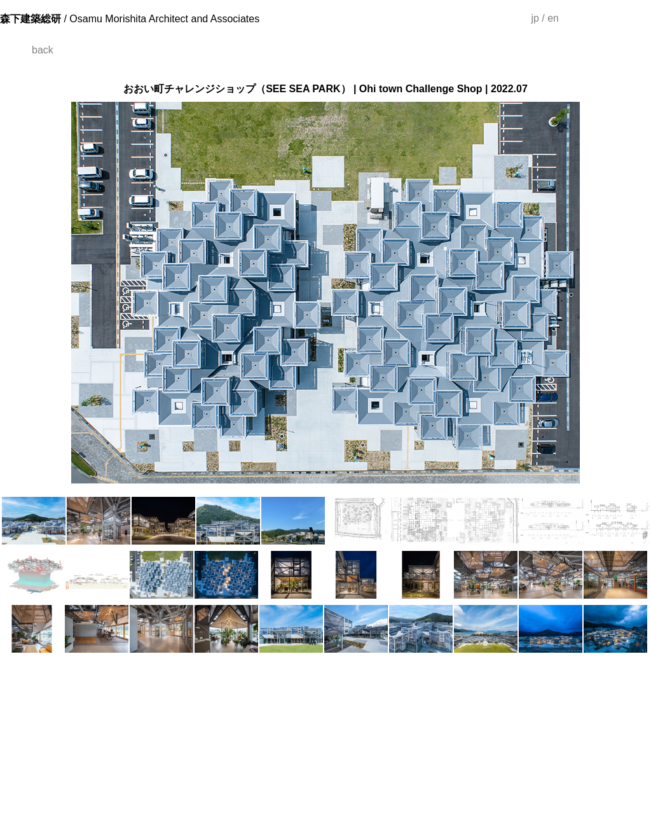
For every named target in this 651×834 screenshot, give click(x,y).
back (42, 50)
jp (534, 18)
